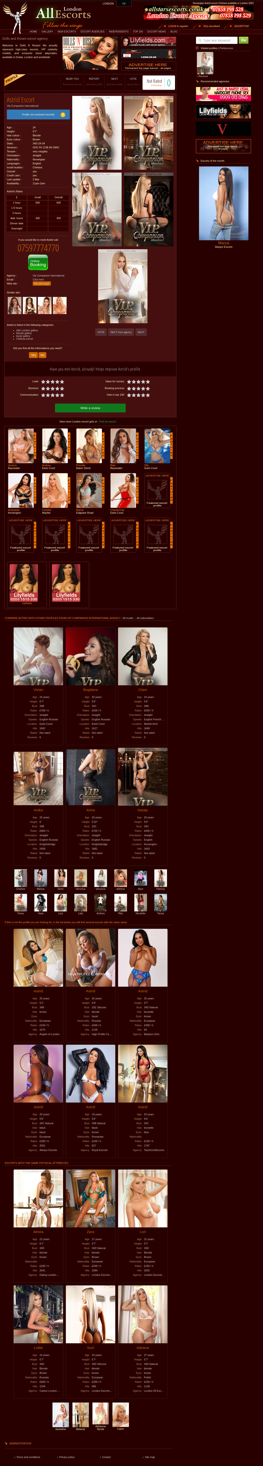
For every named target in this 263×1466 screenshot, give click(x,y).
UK (124, 3)
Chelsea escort (24, 335)
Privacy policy (67, 1452)
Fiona (20, 907)
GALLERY (47, 31)
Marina (40, 883)
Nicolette (140, 907)
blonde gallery (24, 329)
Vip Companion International (22, 104)
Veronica (80, 883)
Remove (203, 76)
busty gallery (23, 332)
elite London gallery (27, 326)
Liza (60, 907)
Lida (80, 907)
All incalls (128, 613)
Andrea (100, 907)
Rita (120, 907)
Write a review (90, 404)
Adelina (120, 883)
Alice (140, 883)
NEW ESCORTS (67, 31)
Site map (150, 1452)
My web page (41, 280)
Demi (60, 883)
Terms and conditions (28, 1452)
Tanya (160, 907)
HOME (33, 31)
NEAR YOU (67, 81)
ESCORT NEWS (156, 31)
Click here (38, 276)
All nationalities (145, 613)
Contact (106, 1452)
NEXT (109, 81)
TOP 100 (138, 31)
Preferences (226, 48)
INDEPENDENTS (119, 31)
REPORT (89, 81)
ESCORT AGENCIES (92, 31)
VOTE (128, 81)
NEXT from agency (121, 332)
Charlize (20, 883)
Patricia (160, 883)
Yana (40, 907)
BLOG (173, 31)
